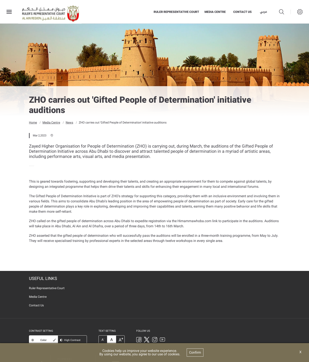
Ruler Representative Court (176, 12)
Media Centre (215, 12)
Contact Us (242, 12)
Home (33, 122)
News (69, 122)
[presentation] (30, 165)
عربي (263, 11)
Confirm (195, 352)
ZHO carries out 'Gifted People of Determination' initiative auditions (123, 122)
